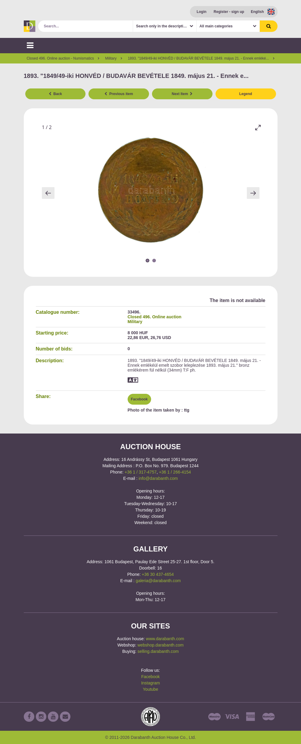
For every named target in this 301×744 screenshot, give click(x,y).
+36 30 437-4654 (158, 574)
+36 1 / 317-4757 (141, 472)
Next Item (182, 94)
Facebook (139, 399)
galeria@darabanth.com (158, 580)
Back (55, 94)
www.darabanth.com (165, 638)
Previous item (118, 94)
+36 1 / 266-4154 (175, 472)
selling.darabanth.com (158, 651)
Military (135, 321)
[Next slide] (253, 193)
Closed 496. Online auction (155, 316)
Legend (245, 94)
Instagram (150, 683)
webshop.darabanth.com (161, 645)
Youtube (150, 689)
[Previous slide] (48, 193)
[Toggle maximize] (257, 127)
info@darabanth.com (158, 478)
